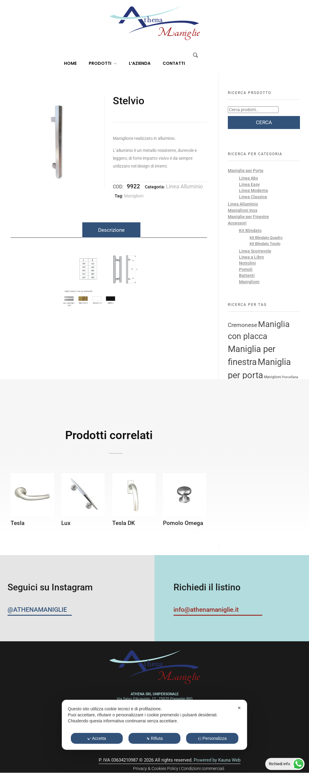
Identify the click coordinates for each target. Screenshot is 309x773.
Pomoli (246, 269)
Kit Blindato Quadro (266, 237)
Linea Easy (249, 184)
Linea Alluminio (184, 186)
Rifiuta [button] (154, 738)
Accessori (237, 223)
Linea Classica (253, 196)
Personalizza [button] (212, 738)
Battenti (247, 275)
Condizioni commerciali (202, 768)
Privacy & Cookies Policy (155, 768)
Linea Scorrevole (255, 251)
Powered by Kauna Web (217, 760)
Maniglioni (133, 195)
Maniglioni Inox (242, 210)
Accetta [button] (97, 738)
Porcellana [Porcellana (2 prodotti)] (290, 377)
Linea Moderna (253, 190)
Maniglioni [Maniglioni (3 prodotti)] (272, 377)
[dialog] (154, 725)
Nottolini (247, 263)
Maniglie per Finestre (248, 216)
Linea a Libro (251, 257)
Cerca (264, 122)
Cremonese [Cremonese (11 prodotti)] (242, 325)
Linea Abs (248, 178)
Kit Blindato (250, 230)
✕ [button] (239, 707)
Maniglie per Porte (245, 170)
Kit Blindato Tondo (265, 243)
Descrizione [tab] (111, 230)
